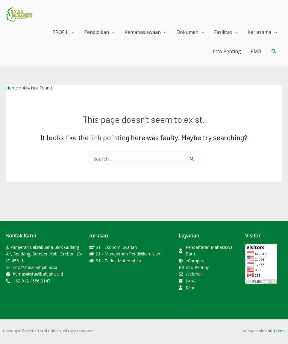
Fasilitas (223, 32)
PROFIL (60, 32)
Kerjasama (259, 32)
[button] (274, 51)
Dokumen (187, 32)
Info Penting (227, 51)
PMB (256, 51)
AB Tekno (276, 330)
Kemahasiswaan (143, 32)
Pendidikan (96, 32)
